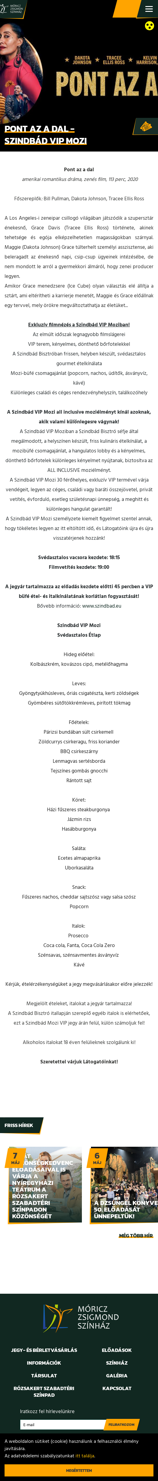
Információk (44, 1363)
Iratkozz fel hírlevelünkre (47, 1411)
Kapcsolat (117, 1388)
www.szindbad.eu (101, 606)
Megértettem (79, 1470)
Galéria (117, 1375)
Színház (117, 1363)
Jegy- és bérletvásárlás (128, 9)
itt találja (85, 1456)
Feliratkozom (121, 1424)
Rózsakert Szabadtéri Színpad (44, 1391)
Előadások (117, 1350)
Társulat (44, 1375)
